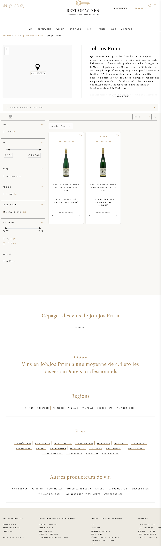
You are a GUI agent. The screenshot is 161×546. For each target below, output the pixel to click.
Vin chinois (121, 439)
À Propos (119, 26)
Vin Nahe (73, 405)
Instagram (22, 6)
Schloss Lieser (139, 480)
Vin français (138, 439)
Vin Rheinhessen (126, 405)
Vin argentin (42, 439)
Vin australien (63, 439)
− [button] (7, 53)
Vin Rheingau (105, 405)
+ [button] (7, 49)
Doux (11, 131)
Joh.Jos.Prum (16, 211)
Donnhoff (37, 480)
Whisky (63, 26)
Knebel (99, 480)
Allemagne (14, 176)
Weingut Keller (113, 483)
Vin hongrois (58, 443)
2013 (11, 243)
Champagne (49, 26)
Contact (5, 6)
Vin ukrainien (110, 446)
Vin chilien (103, 439)
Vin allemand (24, 443)
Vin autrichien (84, 439)
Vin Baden (43, 405)
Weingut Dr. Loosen (50, 483)
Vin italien (95, 443)
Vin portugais (136, 443)
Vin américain (22, 439)
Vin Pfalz (87, 405)
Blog (108, 26)
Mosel (11, 194)
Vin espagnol (74, 446)
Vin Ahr (29, 405)
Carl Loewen (20, 480)
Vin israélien (78, 443)
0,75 (10, 261)
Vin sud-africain (52, 446)
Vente (98, 26)
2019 (11, 238)
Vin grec (41, 443)
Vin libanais (113, 443)
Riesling (80, 327)
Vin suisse (92, 446)
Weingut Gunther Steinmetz (83, 483)
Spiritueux (77, 26)
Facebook (16, 6)
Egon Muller (55, 480)
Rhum (89, 26)
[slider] (9, 149)
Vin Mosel (58, 405)
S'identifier (123, 6)
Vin (38, 26)
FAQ (11, 6)
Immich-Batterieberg (79, 480)
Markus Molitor (117, 480)
